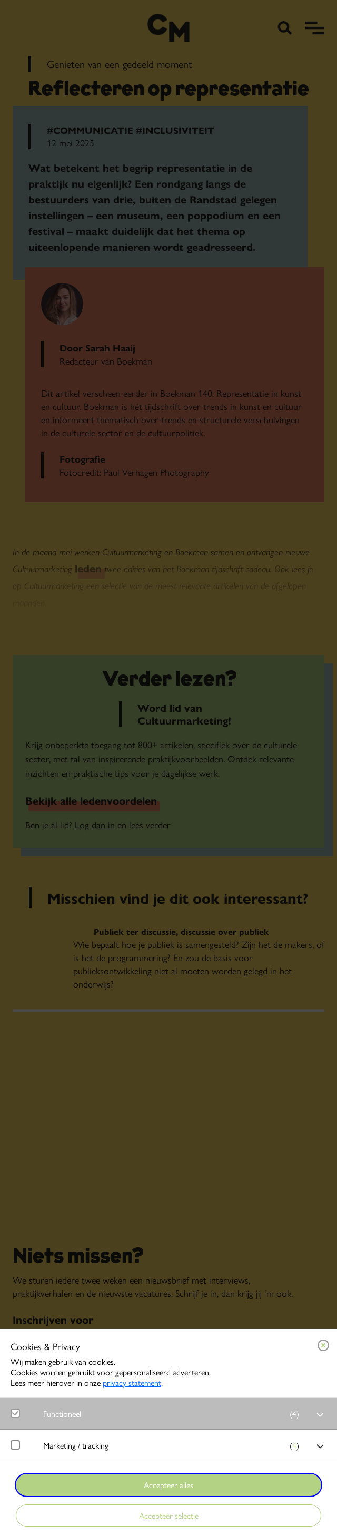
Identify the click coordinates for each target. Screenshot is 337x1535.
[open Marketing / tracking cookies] (320, 1446)
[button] (173, 1413)
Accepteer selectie (169, 1515)
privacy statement (132, 1382)
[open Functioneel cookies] (320, 1415)
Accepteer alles (168, 1485)
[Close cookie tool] (323, 1345)
